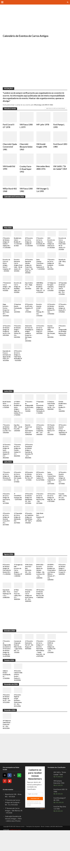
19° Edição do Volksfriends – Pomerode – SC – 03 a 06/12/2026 (7, 744)
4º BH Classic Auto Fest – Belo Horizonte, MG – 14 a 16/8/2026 (29, 583)
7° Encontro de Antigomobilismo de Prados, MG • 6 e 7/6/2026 (29, 416)
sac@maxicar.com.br (15, 849)
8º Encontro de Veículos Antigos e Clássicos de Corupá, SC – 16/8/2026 (62, 583)
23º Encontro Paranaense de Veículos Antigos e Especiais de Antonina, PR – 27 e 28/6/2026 (29, 463)
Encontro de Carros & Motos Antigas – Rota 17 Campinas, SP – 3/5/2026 (7, 269)
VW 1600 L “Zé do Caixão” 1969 (60, 170)
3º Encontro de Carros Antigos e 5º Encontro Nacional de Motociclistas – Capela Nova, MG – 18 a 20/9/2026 (40, 664)
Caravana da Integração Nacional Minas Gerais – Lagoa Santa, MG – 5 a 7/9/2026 (18, 661)
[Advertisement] (35, 21)
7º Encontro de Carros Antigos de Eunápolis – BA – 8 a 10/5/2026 (51, 268)
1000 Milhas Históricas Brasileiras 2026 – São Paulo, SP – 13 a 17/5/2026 (40, 293)
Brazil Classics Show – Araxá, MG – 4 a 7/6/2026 (7, 414)
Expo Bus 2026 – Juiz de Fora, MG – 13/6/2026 (18, 438)
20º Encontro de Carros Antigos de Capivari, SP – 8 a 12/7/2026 (40, 490)
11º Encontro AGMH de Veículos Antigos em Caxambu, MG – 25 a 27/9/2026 (51, 661)
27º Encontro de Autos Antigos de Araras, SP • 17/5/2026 (63, 315)
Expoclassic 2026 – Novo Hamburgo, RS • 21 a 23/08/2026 (7, 608)
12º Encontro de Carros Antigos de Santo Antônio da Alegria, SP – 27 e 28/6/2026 (7, 463)
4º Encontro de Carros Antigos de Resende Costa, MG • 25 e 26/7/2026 (6, 532)
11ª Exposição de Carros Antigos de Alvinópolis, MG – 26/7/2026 (18, 532)
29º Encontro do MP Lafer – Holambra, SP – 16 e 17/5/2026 (29, 315)
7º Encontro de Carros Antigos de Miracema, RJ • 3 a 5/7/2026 (7, 490)
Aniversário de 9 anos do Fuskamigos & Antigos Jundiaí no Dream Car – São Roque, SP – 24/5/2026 (29, 340)
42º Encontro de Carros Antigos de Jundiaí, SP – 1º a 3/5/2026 (29, 246)
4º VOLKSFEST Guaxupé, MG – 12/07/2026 (18, 511)
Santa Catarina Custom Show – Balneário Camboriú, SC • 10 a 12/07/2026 (51, 491)
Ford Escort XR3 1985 (58, 145)
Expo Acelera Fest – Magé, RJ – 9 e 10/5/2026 (29, 290)
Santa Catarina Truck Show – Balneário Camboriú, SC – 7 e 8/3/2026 (40, 269)
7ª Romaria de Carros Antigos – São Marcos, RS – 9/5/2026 (7, 291)
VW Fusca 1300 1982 (26, 193)
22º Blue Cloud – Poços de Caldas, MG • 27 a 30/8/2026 (18, 609)
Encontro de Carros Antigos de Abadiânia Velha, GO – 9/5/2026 (17, 292)
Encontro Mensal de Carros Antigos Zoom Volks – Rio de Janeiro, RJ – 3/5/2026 (18, 270)
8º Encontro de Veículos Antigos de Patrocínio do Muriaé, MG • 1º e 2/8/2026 (7, 584)
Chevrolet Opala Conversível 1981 (8, 148)
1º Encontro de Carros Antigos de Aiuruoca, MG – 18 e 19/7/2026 (40, 512)
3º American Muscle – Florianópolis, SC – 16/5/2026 (18, 315)
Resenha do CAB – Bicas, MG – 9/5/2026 (62, 266)
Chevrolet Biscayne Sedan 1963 (26, 147)
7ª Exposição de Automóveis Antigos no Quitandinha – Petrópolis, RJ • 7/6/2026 (40, 417)
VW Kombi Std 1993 (9, 170)
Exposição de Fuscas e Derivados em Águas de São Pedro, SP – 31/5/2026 (7, 363)
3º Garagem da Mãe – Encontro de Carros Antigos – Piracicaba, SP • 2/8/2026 (18, 584)
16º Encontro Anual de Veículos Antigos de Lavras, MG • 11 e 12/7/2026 (63, 491)
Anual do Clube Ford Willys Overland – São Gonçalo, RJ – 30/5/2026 (51, 338)
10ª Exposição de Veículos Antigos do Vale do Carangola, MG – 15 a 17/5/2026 (62, 294)
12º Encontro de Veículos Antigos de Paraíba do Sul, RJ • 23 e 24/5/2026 (7, 337)
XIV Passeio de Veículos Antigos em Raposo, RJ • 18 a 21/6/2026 (51, 440)
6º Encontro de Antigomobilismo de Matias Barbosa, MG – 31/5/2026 (63, 337)
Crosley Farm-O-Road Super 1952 (26, 172)
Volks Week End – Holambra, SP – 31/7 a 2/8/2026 (40, 531)
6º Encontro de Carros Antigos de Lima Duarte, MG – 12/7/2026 (6, 512)
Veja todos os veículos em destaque (55, 108)
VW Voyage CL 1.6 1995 (42, 193)
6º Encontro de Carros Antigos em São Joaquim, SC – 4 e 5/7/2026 (18, 490)
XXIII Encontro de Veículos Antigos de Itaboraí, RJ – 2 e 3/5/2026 (51, 246)
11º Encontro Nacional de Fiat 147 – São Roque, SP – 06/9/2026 (29, 660)
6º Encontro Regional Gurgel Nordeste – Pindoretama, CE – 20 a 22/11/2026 (18, 720)
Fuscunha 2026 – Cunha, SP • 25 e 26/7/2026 (62, 511)
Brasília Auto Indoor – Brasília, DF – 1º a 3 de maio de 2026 (18, 245)
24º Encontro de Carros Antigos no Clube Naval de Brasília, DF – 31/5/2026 (18, 364)
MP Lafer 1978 (42, 124)
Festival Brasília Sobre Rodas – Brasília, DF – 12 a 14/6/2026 (63, 416)
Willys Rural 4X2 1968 (8, 193)
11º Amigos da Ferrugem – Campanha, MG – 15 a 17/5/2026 (51, 291)
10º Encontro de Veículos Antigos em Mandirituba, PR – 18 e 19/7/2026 (29, 512)
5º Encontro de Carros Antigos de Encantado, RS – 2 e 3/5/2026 (40, 246)
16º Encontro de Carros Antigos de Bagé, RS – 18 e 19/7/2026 (51, 511)
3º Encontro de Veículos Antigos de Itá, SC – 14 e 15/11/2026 (7, 718)
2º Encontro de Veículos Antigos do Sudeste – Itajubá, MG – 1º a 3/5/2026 (7, 247)
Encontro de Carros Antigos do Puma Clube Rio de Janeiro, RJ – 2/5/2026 (62, 247)
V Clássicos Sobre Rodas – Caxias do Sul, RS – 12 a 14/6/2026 (51, 415)
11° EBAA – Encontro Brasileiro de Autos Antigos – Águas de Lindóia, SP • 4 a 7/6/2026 (18, 418)
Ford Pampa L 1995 (59, 125)
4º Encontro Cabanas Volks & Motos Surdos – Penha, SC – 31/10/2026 (18, 693)
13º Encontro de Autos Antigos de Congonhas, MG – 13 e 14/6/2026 (40, 440)
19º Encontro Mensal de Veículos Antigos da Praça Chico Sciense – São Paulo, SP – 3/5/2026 (29, 270)
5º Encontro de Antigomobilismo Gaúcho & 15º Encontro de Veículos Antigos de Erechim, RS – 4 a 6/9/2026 (7, 663)
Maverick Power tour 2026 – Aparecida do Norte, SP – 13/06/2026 (29, 440)
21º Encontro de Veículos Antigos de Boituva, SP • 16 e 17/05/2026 (51, 316)
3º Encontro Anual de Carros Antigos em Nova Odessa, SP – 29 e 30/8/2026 (29, 610)
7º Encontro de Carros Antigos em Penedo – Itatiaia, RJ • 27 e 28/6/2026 (17, 462)
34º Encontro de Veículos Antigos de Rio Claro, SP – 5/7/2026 (29, 489)
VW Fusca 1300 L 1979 (26, 125)
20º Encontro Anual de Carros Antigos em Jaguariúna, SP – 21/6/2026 (63, 441)
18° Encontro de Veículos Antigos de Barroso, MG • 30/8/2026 (40, 608)
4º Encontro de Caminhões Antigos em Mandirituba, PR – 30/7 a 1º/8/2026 (29, 531)
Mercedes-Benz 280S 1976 (43, 170)
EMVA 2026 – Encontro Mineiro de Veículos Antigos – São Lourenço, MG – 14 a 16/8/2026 (40, 585)
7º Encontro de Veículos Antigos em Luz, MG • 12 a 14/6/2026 (7, 439)
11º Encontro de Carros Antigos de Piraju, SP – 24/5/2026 (40, 336)
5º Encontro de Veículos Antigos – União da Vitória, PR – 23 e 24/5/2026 (17, 338)
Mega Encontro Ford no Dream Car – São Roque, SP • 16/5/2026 (6, 316)
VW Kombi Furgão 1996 (41, 145)
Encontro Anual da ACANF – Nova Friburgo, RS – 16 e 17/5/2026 (40, 316)
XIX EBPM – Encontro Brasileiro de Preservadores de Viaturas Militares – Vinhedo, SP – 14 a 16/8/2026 (51, 586)
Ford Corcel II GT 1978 (8, 125)
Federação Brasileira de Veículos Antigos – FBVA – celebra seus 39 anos (13, 838)
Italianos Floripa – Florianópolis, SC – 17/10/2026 (7, 692)
